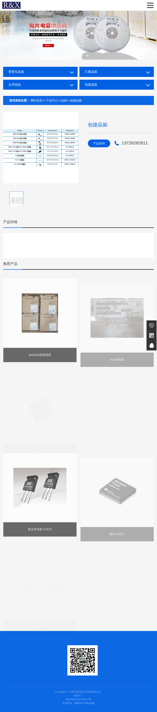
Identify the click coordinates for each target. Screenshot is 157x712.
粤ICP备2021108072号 (78, 699)
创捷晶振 (91, 84)
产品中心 (52, 100)
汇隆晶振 (91, 71)
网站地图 (90, 703)
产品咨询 (99, 143)
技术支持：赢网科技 (73, 703)
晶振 (64, 100)
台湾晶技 (14, 84)
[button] (69, 55)
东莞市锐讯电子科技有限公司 (11, 5)
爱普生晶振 (16, 71)
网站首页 (36, 100)
